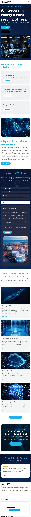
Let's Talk (5, 27)
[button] (1, 471)
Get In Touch (6, 163)
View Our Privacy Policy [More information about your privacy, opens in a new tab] (11, 506)
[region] (14, 509)
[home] (6, 2)
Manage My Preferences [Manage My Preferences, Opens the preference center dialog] (14, 512)
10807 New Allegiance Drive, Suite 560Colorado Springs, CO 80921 (8, 498)
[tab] (15, 188)
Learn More (5, 32)
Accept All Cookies (14, 509)
